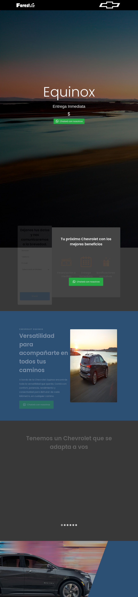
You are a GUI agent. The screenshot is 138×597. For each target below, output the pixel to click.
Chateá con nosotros (86, 282)
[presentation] (41, 277)
